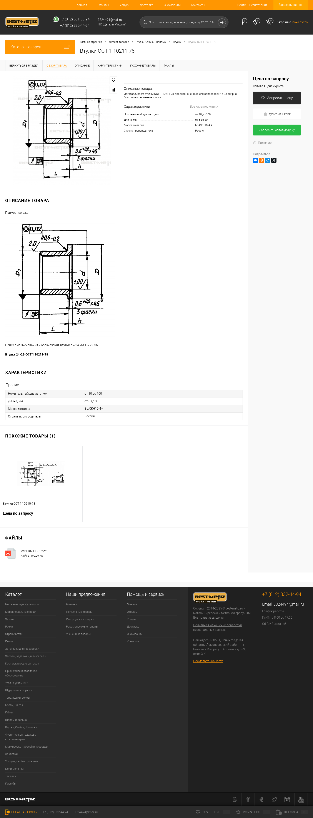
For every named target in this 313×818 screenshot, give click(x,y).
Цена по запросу (41, 516)
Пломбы (10, 783)
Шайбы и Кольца (16, 719)
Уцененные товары (78, 634)
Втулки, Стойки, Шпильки (21, 727)
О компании (172, 5)
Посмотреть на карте (208, 661)
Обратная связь (21, 812)
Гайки (9, 712)
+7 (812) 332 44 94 (55, 812)
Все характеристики (204, 106)
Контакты (198, 5)
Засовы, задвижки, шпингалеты (25, 656)
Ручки (9, 626)
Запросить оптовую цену (277, 130)
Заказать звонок (291, 5)
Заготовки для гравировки (22, 648)
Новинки (71, 604)
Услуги (124, 5)
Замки (9, 619)
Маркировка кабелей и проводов (26, 746)
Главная (81, 5)
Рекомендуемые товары (82, 626)
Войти (241, 5)
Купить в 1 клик (277, 114)
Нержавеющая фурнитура (22, 604)
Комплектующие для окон (22, 663)
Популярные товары (79, 611)
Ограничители (14, 634)
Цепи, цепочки (14, 768)
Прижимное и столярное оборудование (21, 673)
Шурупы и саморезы (18, 690)
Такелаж (11, 776)
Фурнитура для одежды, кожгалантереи (20, 737)
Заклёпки (11, 754)
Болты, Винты (14, 705)
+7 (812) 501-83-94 (75, 19)
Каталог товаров (40, 47)
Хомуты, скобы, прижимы (21, 761)
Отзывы (103, 5)
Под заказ (262, 143)
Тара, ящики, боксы (17, 697)
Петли (9, 641)
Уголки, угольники (16, 682)
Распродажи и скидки (80, 619)
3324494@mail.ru (110, 20)
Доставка (146, 5)
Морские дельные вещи (20, 611)
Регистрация (258, 5)
